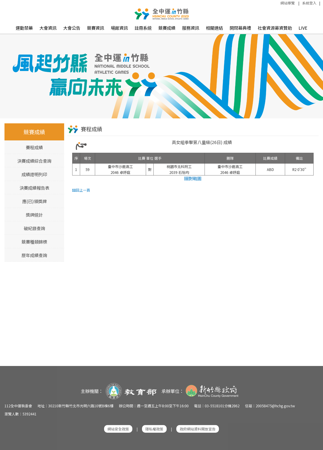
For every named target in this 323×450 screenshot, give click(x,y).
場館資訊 (119, 28)
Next (315, 70)
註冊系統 (143, 28)
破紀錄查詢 (34, 228)
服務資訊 (190, 28)
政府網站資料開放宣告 (198, 429)
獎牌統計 (34, 215)
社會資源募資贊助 (275, 28)
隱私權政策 (154, 429)
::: (278, 3)
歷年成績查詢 (34, 255)
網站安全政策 (118, 429)
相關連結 (214, 28)
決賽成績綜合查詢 (34, 161)
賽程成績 (34, 147)
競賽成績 (166, 28)
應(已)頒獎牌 (34, 201)
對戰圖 (192, 178)
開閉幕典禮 (240, 28)
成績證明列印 (34, 174)
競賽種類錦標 (34, 242)
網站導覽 (287, 3)
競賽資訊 (95, 28)
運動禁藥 (24, 28)
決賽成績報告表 (34, 188)
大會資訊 (48, 28)
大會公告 (71, 28)
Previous (8, 70)
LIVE (303, 28)
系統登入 (309, 3)
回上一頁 (81, 190)
